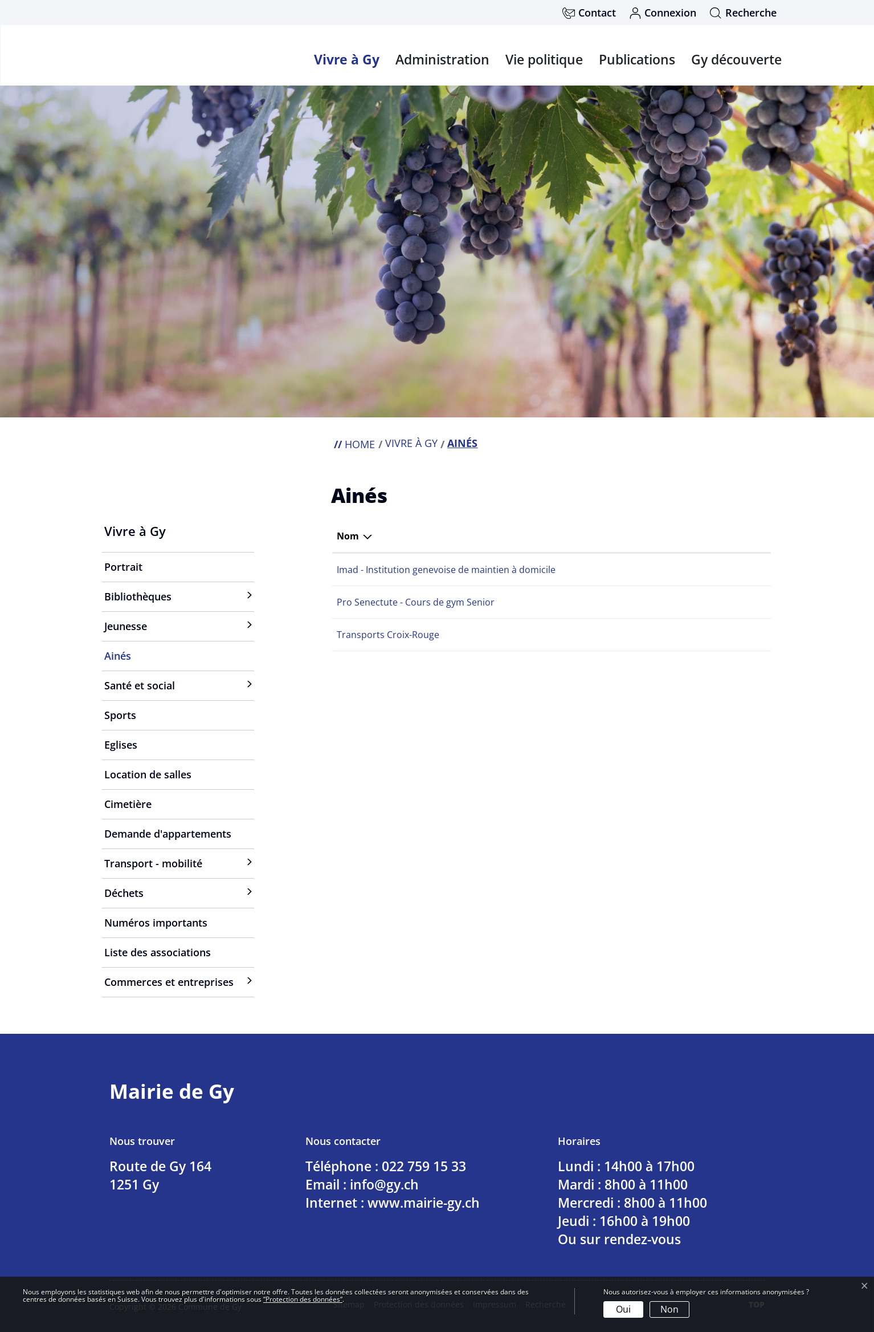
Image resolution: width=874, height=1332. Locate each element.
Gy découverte (736, 59)
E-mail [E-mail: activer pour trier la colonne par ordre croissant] (650, 536)
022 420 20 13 (595, 569)
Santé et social (139, 685)
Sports (120, 715)
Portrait (123, 567)
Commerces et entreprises (169, 982)
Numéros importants (155, 922)
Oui (623, 1309)
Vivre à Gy (346, 59)
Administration (442, 59)
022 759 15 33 (424, 1166)
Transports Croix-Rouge (388, 634)
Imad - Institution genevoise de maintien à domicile (446, 569)
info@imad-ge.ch (672, 569)
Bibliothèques (137, 596)
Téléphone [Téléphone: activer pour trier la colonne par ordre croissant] (590, 536)
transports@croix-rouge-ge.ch (700, 634)
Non (669, 1309)
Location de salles (147, 774)
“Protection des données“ (302, 1299)
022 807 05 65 (595, 602)
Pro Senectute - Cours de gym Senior (416, 602)
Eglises (120, 745)
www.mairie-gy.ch (423, 1202)
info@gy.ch (384, 1184)
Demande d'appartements (167, 833)
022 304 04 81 (595, 634)
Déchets (124, 893)
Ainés (136, 660)
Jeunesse (125, 626)
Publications (637, 59)
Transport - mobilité (153, 863)
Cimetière (128, 804)
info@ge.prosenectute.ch (690, 602)
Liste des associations (157, 952)
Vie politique (544, 59)
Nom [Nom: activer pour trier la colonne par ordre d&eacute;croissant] (348, 536)
